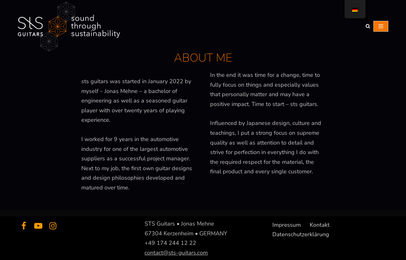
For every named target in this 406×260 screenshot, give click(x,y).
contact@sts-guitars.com (176, 252)
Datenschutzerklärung (300, 234)
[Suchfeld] (367, 26)
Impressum (286, 225)
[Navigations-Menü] (380, 26)
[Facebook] (23, 226)
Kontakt (319, 225)
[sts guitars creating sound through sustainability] (68, 26)
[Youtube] (38, 226)
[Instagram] (53, 226)
